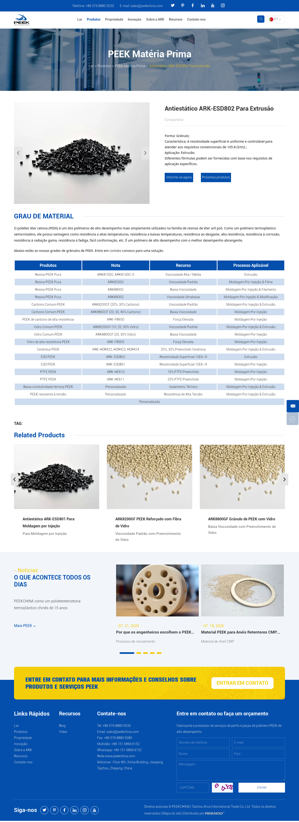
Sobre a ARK (156, 20)
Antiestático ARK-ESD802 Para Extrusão (182, 65)
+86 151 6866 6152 (128, 751)
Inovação (135, 20)
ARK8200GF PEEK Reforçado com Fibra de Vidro (148, 522)
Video (63, 733)
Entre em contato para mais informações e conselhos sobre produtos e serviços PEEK (107, 684)
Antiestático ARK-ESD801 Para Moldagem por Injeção (49, 522)
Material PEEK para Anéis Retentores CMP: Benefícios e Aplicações (240, 633)
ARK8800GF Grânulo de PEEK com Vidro (241, 519)
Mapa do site (171, 814)
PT (275, 20)
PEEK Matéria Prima (128, 65)
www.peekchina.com (120, 757)
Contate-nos (197, 20)
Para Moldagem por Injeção (46, 534)
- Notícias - (28, 571)
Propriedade (115, 20)
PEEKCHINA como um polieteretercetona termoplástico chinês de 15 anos (47, 607)
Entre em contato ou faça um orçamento (222, 715)
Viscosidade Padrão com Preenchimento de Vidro (149, 537)
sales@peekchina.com (147, 6)
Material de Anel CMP (219, 642)
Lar (80, 20)
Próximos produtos (216, 177)
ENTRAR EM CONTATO (242, 684)
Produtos (94, 20)
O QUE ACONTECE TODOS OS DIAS (53, 582)
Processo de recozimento (136, 642)
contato (115, 250)
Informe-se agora (178, 177)
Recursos (176, 20)
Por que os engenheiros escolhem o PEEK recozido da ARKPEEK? (154, 633)
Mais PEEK (24, 631)
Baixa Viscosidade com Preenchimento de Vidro (240, 530)
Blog (62, 727)
